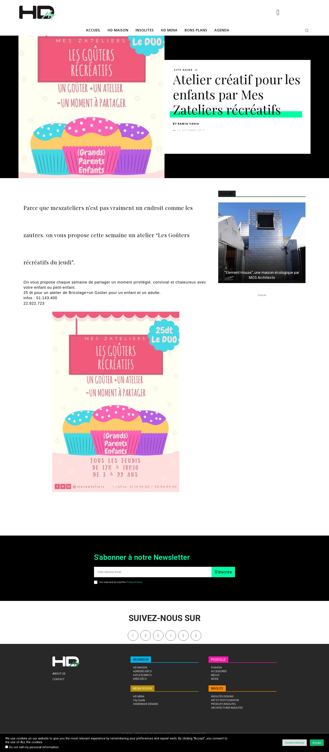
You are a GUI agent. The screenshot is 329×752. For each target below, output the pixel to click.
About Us (58, 673)
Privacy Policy (134, 582)
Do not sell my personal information (34, 747)
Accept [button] (316, 742)
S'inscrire (223, 572)
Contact (58, 679)
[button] (307, 30)
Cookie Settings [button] (294, 742)
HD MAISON (141, 659)
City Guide (183, 70)
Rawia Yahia (188, 124)
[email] (153, 572)
